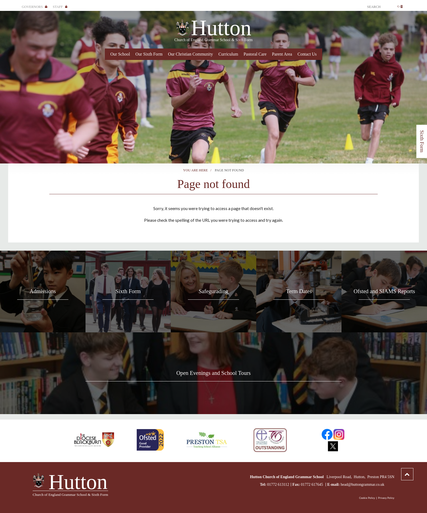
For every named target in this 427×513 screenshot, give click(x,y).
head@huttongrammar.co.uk (363, 484)
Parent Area (282, 54)
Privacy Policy (386, 497)
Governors (34, 7)
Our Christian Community (190, 54)
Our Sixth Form (149, 54)
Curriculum (228, 54)
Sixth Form (422, 141)
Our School (120, 54)
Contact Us (306, 54)
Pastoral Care (254, 54)
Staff (60, 7)
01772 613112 (278, 484)
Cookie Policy (367, 497)
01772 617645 (312, 484)
